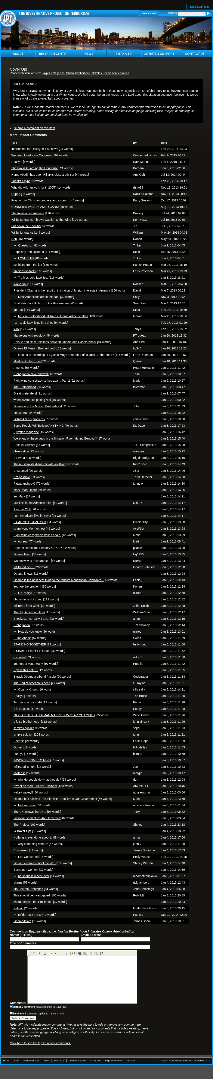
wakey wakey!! (23, 792)
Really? (18, 696)
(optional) (21, 935)
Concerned (20, 850)
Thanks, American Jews (29, 612)
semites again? (23, 728)
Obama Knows (28, 689)
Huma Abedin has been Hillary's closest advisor (42, 174)
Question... (25, 245)
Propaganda (21, 625)
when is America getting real (32, 400)
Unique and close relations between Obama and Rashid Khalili (54, 342)
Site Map (130, 1060)
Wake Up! (20, 284)
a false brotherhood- (26, 721)
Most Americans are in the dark (38, 297)
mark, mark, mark (25, 490)
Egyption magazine (26, 432)
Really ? (16, 161)
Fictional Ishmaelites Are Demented (37, 818)
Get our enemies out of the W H (34, 863)
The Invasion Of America (27, 213)
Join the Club (22, 509)
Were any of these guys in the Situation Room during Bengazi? (55, 438)
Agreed (23, 541)
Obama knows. (23, 573)
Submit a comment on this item (34, 128)
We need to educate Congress (31, 155)
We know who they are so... (31, 560)
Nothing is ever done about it (32, 837)
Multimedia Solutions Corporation (188, 1060)
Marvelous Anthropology (29, 335)
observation (21, 451)
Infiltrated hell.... (24, 567)
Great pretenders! (25, 393)
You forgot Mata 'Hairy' (28, 663)
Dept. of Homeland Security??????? (37, 548)
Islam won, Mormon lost (29, 528)
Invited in (19, 773)
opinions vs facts (24, 271)
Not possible (21, 477)
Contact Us (95, 1060)
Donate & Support (77, 1060)
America (18, 367)
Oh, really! (25, 593)
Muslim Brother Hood (27, 361)
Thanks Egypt (20, 181)
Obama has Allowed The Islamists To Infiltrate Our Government (55, 799)
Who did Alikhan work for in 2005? (34, 187)
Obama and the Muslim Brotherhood (37, 406)
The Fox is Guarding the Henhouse (34, 168)
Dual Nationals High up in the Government (41, 303)
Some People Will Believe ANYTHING (38, 425)
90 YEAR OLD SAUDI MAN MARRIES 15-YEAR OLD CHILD (54, 715)
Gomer (18, 747)
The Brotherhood (24, 387)
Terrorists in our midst (27, 702)
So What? (20, 457)
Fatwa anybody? (24, 483)
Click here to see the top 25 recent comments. (40, 1043)
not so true (20, 412)
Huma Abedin (22, 638)
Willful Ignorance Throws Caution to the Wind (41, 219)
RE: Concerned (28, 856)
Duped (15, 194)
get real (18, 309)
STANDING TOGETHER (29, 644)
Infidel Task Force (29, 914)
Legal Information (113, 1060)
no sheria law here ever (33, 876)
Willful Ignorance (22, 232)
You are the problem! (27, 586)
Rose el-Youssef (24, 445)
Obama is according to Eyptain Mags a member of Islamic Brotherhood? (66, 355)
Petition (18, 908)
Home (6, 1060)
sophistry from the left (27, 264)
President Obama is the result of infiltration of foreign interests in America (61, 290)
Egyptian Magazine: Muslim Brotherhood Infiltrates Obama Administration (85, 73)
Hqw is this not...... (25, 670)
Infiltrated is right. (24, 766)
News (46, 1060)
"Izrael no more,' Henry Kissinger (35, 786)
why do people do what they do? (39, 779)
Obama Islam (22, 554)
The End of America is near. (31, 683)
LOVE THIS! (26, 258)
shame (17, 882)
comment (19, 657)
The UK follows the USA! (29, 811)
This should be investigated (31, 895)
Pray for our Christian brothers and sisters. (39, 200)
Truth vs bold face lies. (33, 277)
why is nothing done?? (33, 844)
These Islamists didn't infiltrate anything (39, 464)
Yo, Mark (19, 496)
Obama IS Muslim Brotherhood (34, 348)
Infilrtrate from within (26, 606)
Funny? (18, 754)
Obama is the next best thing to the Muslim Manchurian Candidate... (58, 580)
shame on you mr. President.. (32, 902)
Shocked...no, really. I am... (31, 618)
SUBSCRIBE (199, 6)
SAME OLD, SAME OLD (29, 522)
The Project (21, 824)
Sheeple (18, 741)
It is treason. (21, 708)
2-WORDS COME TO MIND (32, 760)
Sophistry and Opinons (28, 252)
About (16, 1060)
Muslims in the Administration (32, 503)
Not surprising (27, 805)
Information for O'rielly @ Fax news (34, 149)
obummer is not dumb (27, 599)
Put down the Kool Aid (26, 226)
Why (16, 329)
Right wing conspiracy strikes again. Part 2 (41, 380)
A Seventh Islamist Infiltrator (32, 651)
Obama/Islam (22, 921)
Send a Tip (59, 1060)
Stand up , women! (25, 869)
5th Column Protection (28, 889)
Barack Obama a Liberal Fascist (34, 676)
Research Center (32, 1060)
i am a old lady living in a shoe (33, 322)
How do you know (30, 631)
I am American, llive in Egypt (32, 515)
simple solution (23, 734)
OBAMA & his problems (29, 419)
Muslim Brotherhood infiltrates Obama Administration (53, 316)
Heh (14, 239)
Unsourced (20, 470)
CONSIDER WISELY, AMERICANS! (35, 207)
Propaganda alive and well (31, 374)
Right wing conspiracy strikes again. (37, 535)
